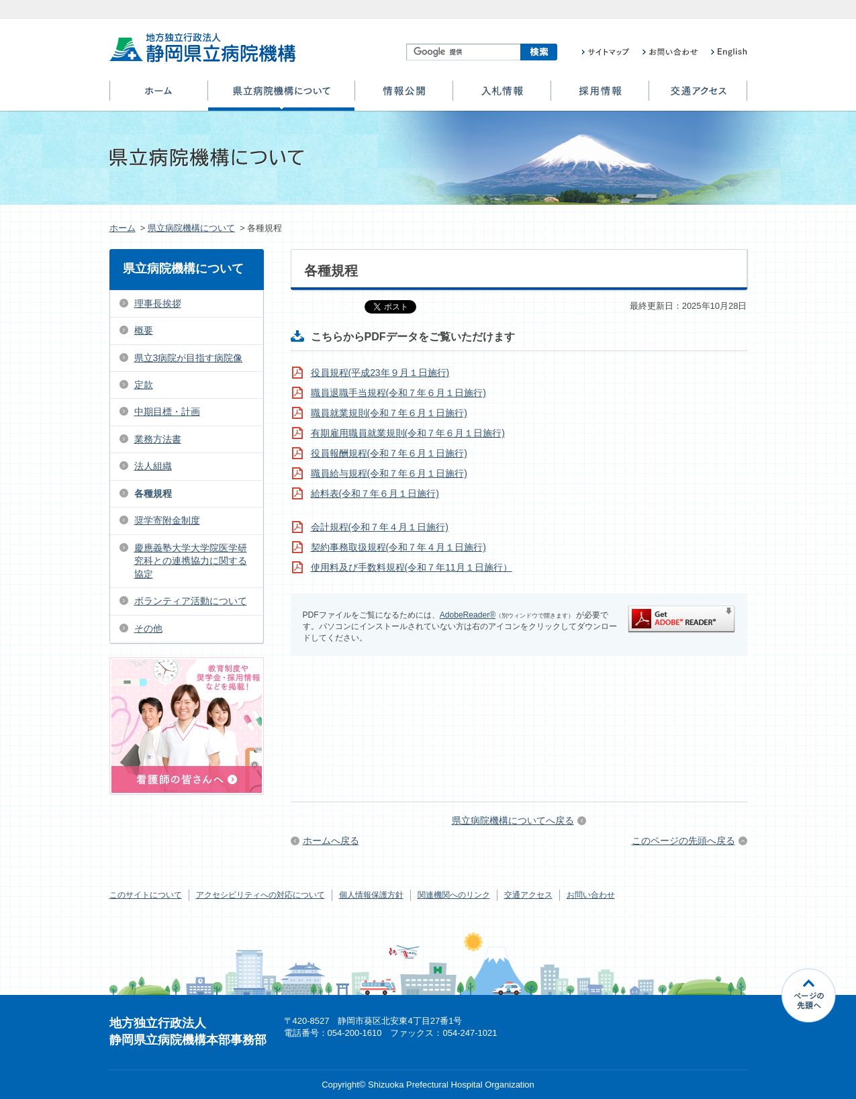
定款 (143, 384)
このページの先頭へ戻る (683, 840)
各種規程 (153, 493)
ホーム (158, 96)
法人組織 (153, 466)
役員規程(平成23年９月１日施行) (380, 372)
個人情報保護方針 (371, 895)
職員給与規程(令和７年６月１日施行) (389, 473)
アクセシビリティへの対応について (260, 895)
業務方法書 (157, 439)
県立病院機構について (281, 96)
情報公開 (404, 96)
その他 (148, 628)
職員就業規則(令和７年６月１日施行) (389, 413)
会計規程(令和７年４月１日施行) (379, 527)
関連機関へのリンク (454, 895)
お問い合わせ (591, 895)
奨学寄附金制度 (167, 520)
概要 (143, 330)
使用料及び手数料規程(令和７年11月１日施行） (411, 567)
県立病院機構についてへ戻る (513, 820)
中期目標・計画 (167, 411)
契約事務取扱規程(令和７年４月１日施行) (398, 547)
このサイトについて (145, 895)
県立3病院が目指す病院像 (188, 357)
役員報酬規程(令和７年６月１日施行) (389, 453)
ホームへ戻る (331, 840)
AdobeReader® (467, 615)
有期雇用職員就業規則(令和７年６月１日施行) (408, 433)
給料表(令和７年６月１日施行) (375, 493)
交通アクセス (698, 96)
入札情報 (502, 96)
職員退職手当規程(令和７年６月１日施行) (398, 392)
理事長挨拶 (157, 303)
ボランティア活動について (190, 600)
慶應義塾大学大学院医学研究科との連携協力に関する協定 (190, 560)
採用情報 (600, 96)
